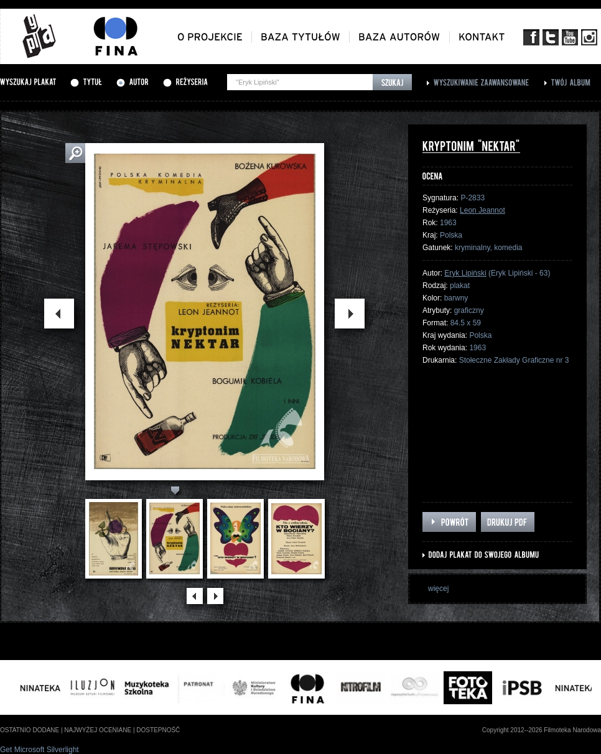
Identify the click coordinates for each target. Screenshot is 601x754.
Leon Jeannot (482, 210)
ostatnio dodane (29, 730)
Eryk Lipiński (465, 273)
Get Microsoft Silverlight (39, 749)
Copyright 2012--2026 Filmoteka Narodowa (541, 730)
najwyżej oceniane (97, 730)
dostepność (158, 730)
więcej (438, 588)
